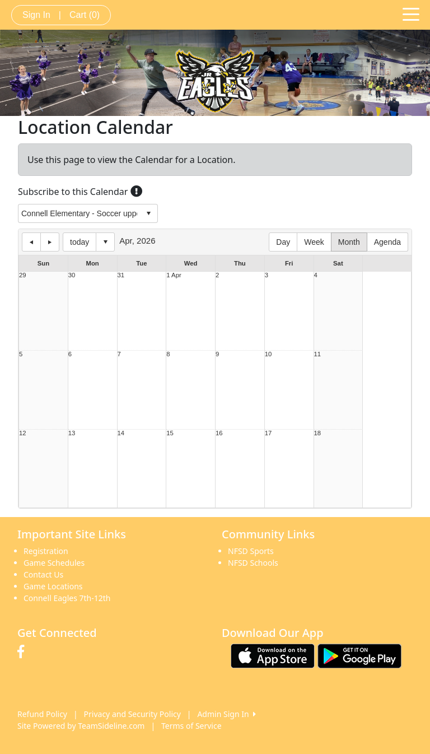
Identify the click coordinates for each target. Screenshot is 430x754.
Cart (84, 15)
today (79, 242)
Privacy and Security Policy (132, 714)
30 (72, 275)
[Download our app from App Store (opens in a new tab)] (273, 655)
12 (22, 433)
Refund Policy (42, 714)
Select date (105, 242)
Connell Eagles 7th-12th (67, 598)
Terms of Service (191, 725)
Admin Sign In (226, 714)
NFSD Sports (251, 551)
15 (170, 433)
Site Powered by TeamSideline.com (80, 725)
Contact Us (43, 574)
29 (22, 275)
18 (317, 433)
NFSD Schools (253, 562)
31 (121, 275)
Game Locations (53, 586)
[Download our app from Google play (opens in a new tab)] (359, 655)
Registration (46, 551)
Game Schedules (54, 562)
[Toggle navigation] (411, 13)
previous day (31, 242)
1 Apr (173, 275)
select (148, 213)
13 (72, 433)
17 (268, 433)
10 (268, 354)
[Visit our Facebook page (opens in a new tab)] (23, 652)
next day (49, 242)
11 (317, 354)
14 (121, 433)
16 (219, 433)
